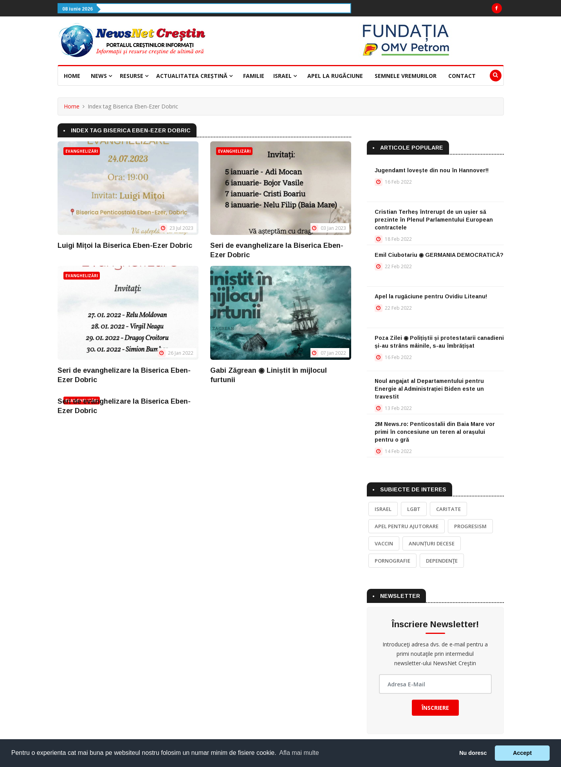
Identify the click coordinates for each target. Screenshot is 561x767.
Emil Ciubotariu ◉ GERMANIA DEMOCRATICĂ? (439, 255)
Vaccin (384, 543)
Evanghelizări (81, 151)
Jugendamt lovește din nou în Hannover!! (432, 170)
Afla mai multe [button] (299, 752)
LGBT (413, 509)
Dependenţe (442, 560)
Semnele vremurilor (406, 75)
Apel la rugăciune (335, 75)
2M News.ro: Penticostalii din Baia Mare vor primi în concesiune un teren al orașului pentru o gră (435, 432)
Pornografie (392, 560)
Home (72, 75)
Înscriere (435, 707)
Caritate (448, 509)
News (101, 75)
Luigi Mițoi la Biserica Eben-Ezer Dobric (125, 245)
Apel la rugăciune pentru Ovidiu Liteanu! (431, 296)
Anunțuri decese (432, 543)
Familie (253, 75)
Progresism (470, 526)
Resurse (134, 75)
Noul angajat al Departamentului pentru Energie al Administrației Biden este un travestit (429, 389)
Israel (285, 75)
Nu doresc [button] (473, 753)
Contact (462, 75)
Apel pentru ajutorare (406, 526)
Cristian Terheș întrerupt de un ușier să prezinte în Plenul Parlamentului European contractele (434, 220)
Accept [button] (522, 753)
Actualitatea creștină (194, 75)
